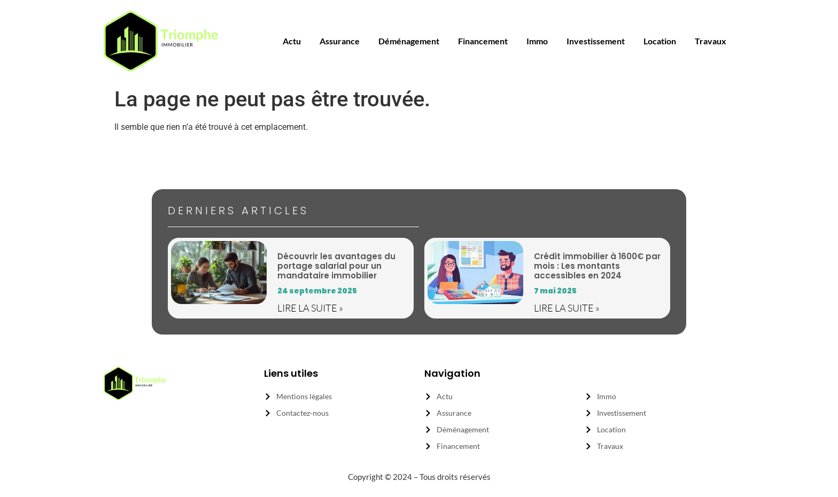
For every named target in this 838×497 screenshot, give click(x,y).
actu (292, 41)
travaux (710, 41)
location (659, 41)
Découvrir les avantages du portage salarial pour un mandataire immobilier (336, 266)
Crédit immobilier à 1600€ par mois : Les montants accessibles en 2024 (597, 266)
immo (537, 41)
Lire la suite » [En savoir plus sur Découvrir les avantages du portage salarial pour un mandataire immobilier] (310, 308)
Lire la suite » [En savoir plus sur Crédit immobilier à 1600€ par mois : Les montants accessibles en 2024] (567, 308)
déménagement (408, 41)
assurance (340, 41)
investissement (596, 41)
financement (483, 41)
